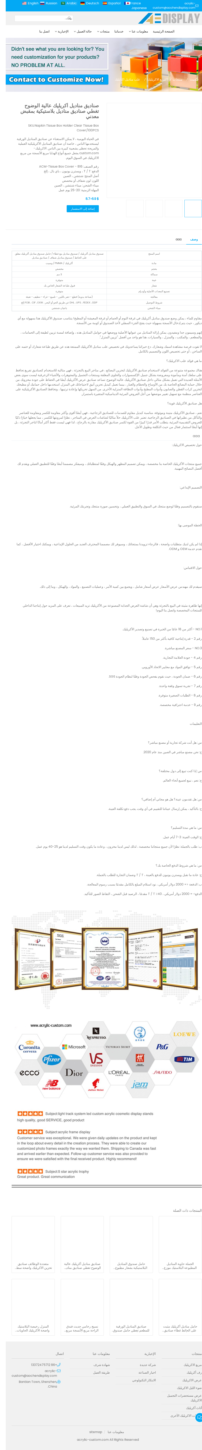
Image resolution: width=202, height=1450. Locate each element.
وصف (188, 239)
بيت (186, 79)
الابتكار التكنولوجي (138, 1380)
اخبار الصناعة (141, 1372)
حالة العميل (78, 31)
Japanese (133, 8)
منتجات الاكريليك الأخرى (180, 1415)
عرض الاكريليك (186, 1380)
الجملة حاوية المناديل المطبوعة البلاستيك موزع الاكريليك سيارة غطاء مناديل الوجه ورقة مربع (174, 1266)
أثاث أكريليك (188, 1408)
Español (109, 3)
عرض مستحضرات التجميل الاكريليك (178, 1398)
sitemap (90, 1432)
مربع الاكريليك (151, 79)
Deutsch (86, 3)
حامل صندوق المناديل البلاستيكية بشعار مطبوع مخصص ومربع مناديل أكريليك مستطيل (125, 1266)
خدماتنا (113, 31)
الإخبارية (57, 31)
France (129, 3)
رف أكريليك (188, 1372)
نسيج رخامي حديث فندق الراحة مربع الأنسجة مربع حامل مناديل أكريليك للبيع (76, 1328)
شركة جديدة (142, 1365)
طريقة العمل (95, 1372)
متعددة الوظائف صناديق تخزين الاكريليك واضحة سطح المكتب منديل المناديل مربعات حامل (27, 1266)
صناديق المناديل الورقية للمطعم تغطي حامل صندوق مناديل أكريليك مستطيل (125, 1328)
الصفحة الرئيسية (158, 31)
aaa (173, 239)
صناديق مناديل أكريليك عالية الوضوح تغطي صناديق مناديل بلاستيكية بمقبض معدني (76, 1266)
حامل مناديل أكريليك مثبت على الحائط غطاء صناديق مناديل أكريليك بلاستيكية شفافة (174, 1328)
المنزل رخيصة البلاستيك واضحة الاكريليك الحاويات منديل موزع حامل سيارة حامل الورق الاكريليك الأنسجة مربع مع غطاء (27, 1328)
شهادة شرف (96, 1365)
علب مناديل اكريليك (122, 79)
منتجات (99, 31)
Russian (45, 3)
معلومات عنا (134, 31)
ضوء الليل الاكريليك (183, 1388)
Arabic (66, 3)
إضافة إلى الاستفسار (77, 208)
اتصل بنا (39, 31)
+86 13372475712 (38, 1365)
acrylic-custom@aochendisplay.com (168, 5)
